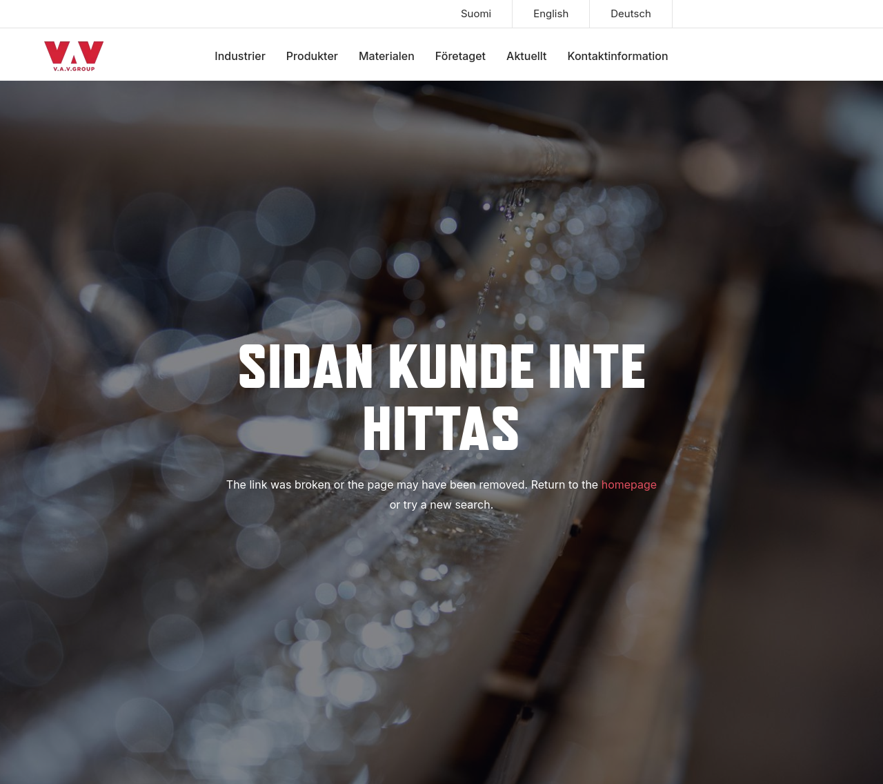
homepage (629, 484)
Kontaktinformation (618, 56)
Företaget (460, 56)
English (550, 13)
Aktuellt (526, 56)
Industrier (240, 56)
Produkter (312, 56)
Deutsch (631, 13)
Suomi (476, 13)
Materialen (387, 56)
